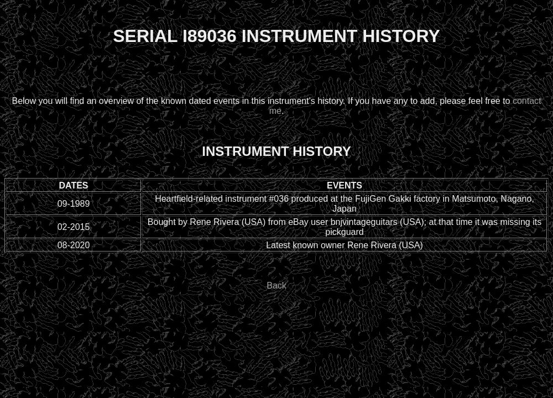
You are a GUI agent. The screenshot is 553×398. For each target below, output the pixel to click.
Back (276, 285)
